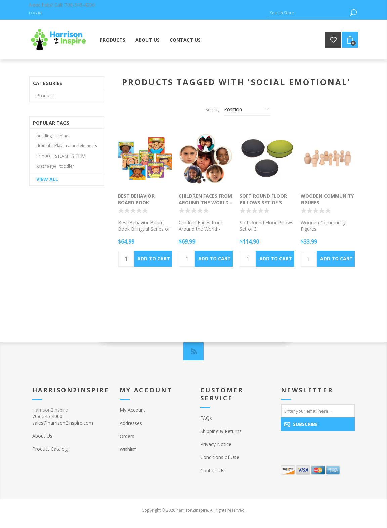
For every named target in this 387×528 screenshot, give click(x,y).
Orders (127, 436)
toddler (66, 166)
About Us (42, 436)
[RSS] (193, 351)
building (44, 135)
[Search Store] (307, 13)
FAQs (206, 418)
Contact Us (212, 470)
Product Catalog (50, 449)
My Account (132, 410)
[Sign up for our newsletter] (318, 410)
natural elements (81, 145)
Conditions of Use (219, 457)
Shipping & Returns (221, 431)
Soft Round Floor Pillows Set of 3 (263, 199)
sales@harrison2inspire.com (62, 423)
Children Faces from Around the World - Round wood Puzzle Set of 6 (205, 205)
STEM (78, 156)
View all (47, 179)
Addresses (131, 423)
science (44, 156)
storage (46, 166)
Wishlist (128, 449)
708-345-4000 (79, 5)
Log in (35, 12)
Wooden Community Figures (327, 199)
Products (46, 95)
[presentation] (324, 445)
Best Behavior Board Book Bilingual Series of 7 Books (144, 205)
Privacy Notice (215, 444)
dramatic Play (49, 145)
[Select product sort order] (247, 109)
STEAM (61, 156)
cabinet (62, 135)
